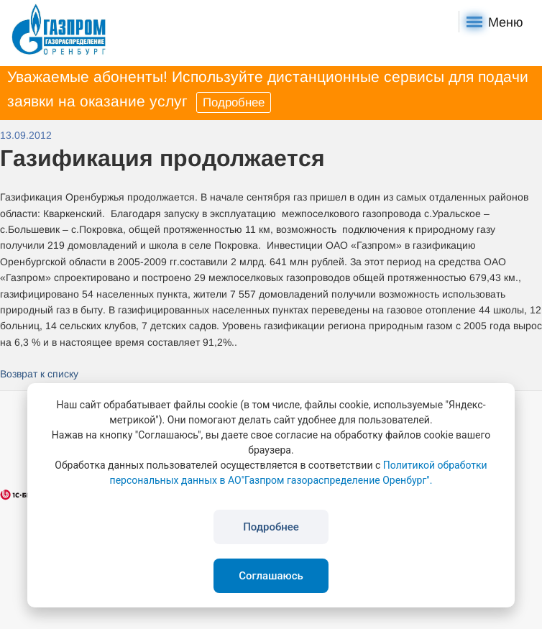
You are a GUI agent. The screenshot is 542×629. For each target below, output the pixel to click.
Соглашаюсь (271, 575)
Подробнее (234, 102)
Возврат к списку (39, 374)
